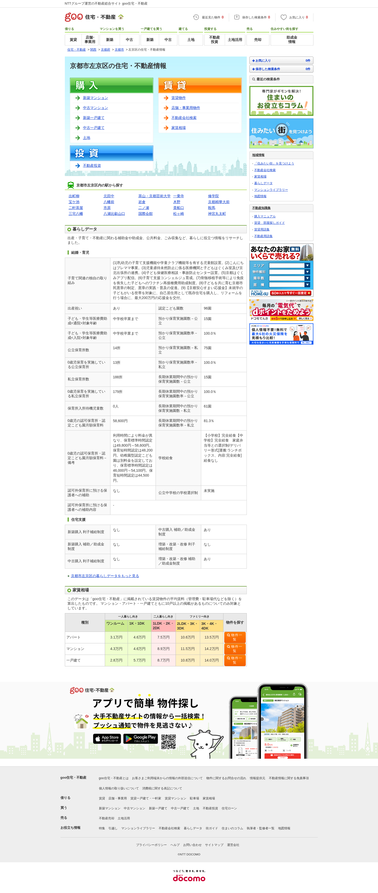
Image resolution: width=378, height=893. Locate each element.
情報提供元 (257, 778)
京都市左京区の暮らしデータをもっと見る (105, 576)
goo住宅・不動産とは (114, 778)
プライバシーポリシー (151, 845)
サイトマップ (214, 845)
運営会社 (233, 845)
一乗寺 (178, 196)
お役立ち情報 (70, 828)
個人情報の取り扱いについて (119, 788)
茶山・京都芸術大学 (154, 196)
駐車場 (194, 798)
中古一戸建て (94, 128)
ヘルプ (175, 845)
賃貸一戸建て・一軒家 (145, 798)
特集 (102, 828)
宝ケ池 (74, 202)
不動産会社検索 (184, 118)
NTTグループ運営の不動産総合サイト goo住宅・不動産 (106, 3)
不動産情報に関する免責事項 (289, 778)
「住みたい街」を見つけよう (274, 163)
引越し (113, 828)
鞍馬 (211, 208)
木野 (176, 202)
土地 (86, 138)
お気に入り (281, 60)
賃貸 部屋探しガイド (269, 223)
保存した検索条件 (281, 69)
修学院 (213, 196)
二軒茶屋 (76, 208)
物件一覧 (237, 637)
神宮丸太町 (217, 214)
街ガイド (212, 828)
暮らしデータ (263, 183)
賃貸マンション (175, 798)
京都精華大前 (219, 202)
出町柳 (74, 196)
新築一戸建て (94, 118)
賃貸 (102, 798)
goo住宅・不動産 (73, 777)
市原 (107, 208)
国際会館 (145, 214)
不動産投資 (92, 165)
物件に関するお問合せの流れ (226, 778)
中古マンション (95, 108)
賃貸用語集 (262, 229)
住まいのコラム (232, 828)
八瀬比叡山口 (114, 214)
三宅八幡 (76, 214)
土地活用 (124, 818)
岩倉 (142, 202)
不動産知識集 (261, 208)
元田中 (109, 196)
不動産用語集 (263, 236)
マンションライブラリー (271, 190)
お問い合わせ (192, 845)
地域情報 (258, 155)
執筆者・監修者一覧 (260, 828)
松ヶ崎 (178, 214)
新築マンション (95, 98)
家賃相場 (178, 128)
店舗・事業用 (117, 798)
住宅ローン (229, 808)
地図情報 (260, 196)
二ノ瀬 (143, 208)
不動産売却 (106, 818)
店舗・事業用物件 (185, 108)
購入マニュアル (265, 216)
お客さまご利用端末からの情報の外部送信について (167, 778)
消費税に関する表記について (162, 788)
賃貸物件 (178, 98)
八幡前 (109, 202)
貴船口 (178, 208)
